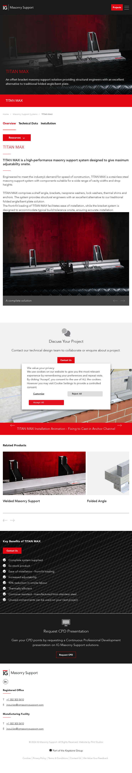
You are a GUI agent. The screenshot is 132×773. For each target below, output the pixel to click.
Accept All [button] (38, 402)
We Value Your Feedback (95, 758)
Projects (117, 7)
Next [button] (119, 425)
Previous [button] (12, 425)
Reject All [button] (77, 393)
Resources (17, 137)
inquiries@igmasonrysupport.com (25, 704)
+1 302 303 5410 (15, 699)
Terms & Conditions (58, 758)
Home (6, 114)
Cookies (27, 758)
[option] (66, 61)
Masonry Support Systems (25, 114)
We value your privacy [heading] (40, 368)
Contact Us (66, 360)
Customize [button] (38, 393)
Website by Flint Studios (91, 742)
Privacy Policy (39, 758)
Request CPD (66, 654)
